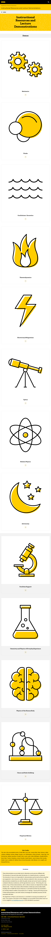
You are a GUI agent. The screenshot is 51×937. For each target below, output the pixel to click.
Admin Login (6, 929)
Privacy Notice (3, 933)
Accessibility (21, 933)
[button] (48, 2)
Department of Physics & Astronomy (8, 5)
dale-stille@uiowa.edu (6, 926)
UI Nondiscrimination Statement (12, 933)
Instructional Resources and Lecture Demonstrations (20, 8)
